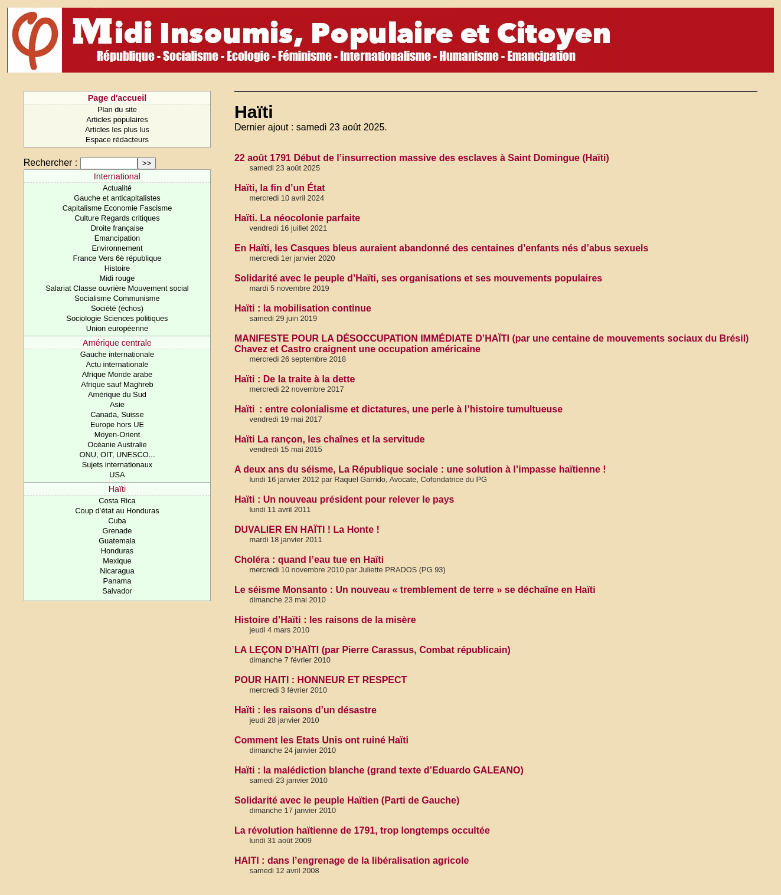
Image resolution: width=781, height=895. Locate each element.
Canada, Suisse (116, 414)
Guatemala (117, 540)
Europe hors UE (117, 424)
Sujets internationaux (117, 464)
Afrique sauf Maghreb (117, 384)
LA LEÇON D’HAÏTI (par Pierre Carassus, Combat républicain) (372, 650)
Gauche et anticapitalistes (117, 198)
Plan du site (117, 109)
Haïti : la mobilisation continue (302, 308)
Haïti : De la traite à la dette (294, 379)
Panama (117, 580)
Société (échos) (117, 308)
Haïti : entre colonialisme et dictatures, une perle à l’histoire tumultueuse (398, 409)
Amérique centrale (117, 342)
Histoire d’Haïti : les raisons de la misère (325, 620)
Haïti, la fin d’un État (279, 188)
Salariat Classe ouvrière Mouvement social (117, 288)
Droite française (117, 228)
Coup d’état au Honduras (117, 510)
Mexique (117, 560)
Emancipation (117, 238)
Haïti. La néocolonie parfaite (297, 218)
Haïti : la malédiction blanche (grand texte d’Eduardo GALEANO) (379, 770)
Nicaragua (117, 570)
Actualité (117, 187)
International (117, 176)
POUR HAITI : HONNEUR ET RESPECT (320, 680)
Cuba (117, 520)
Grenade (117, 530)
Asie (117, 404)
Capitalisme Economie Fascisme (117, 208)
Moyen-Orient (117, 434)
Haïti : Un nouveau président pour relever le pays (344, 499)
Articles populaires (117, 119)
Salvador (117, 590)
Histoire (117, 268)
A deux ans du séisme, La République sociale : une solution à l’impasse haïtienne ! (420, 469)
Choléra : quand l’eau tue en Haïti (309, 560)
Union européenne (117, 328)
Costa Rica (117, 500)
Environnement (117, 248)
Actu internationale (117, 364)
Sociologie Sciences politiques (117, 318)
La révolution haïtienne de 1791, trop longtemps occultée (362, 830)
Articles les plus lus (117, 129)
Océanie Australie (116, 444)
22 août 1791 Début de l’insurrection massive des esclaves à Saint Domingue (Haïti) (421, 158)
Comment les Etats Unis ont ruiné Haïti (321, 740)
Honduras (117, 550)
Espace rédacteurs (117, 139)
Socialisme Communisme (116, 298)
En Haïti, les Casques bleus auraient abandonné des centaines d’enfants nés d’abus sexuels (441, 248)
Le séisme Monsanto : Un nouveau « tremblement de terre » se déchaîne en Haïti (415, 590)
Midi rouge (117, 278)
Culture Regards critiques (116, 218)
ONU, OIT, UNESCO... (117, 454)
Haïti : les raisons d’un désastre (305, 710)
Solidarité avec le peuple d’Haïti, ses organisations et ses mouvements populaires (418, 278)
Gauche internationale (117, 354)
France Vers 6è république (117, 258)
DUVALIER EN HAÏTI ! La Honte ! (307, 529)
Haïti (117, 489)
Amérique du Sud (117, 394)
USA (117, 474)
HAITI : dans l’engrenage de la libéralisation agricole (351, 860)
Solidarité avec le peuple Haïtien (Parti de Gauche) (346, 800)
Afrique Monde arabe (117, 374)
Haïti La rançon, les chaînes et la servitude (329, 439)
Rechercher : (51, 163)
